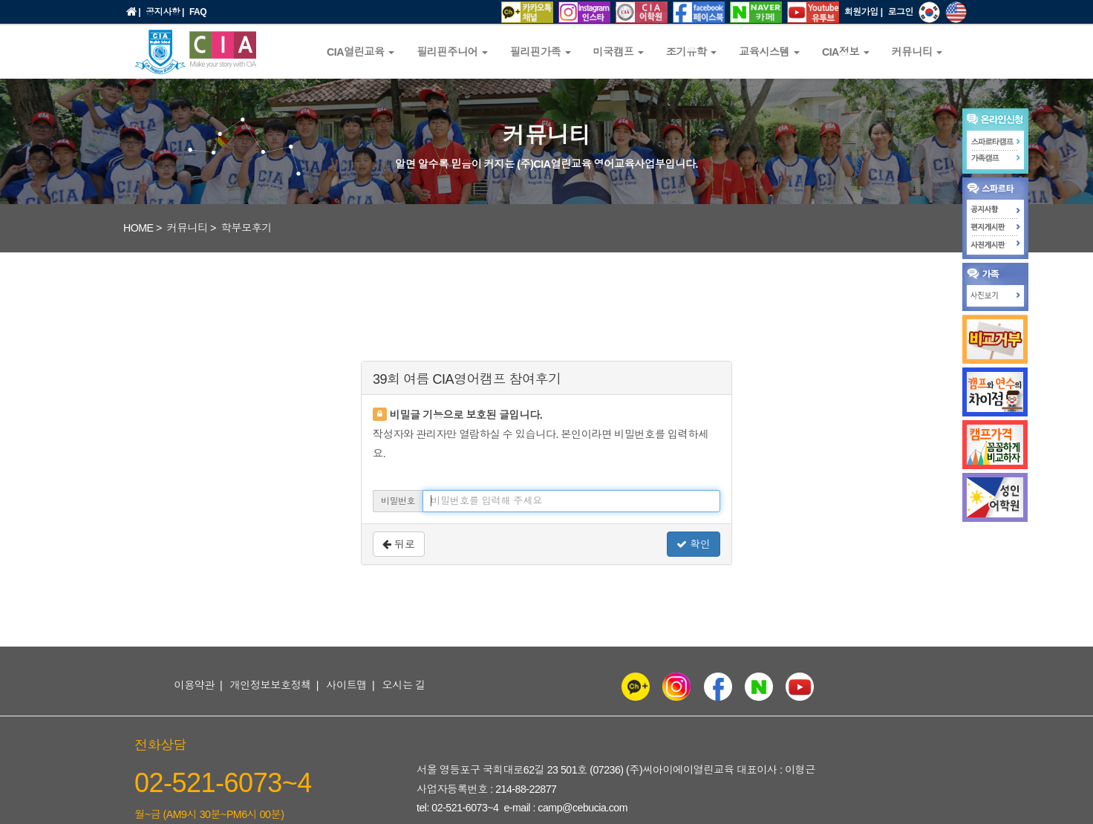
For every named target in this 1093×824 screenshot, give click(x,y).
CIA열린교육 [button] (360, 52)
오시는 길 (403, 685)
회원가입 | (863, 12)
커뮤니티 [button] (917, 52)
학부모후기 (246, 228)
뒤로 (398, 544)
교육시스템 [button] (769, 52)
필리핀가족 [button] (540, 52)
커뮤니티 (187, 228)
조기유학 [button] (691, 52)
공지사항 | (165, 12)
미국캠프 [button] (618, 52)
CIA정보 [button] (845, 52)
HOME (138, 228)
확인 (693, 544)
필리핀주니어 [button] (452, 52)
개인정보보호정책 (270, 685)
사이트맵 (346, 685)
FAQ (197, 12)
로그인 (901, 12)
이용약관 (194, 685)
